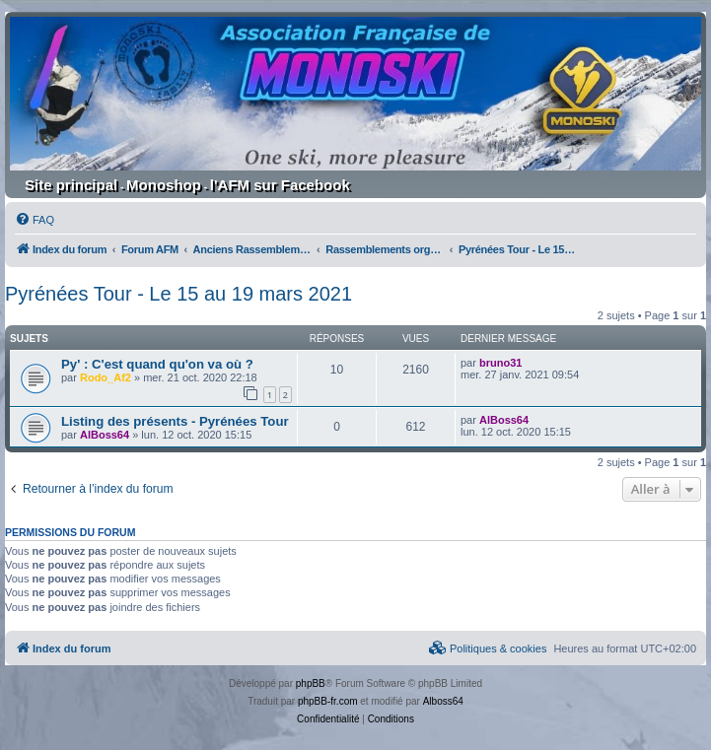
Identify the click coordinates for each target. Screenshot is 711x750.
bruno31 (500, 363)
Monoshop (163, 184)
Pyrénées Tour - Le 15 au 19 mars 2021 (178, 294)
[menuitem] (34, 220)
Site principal (71, 184)
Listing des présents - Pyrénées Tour (175, 421)
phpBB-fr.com (328, 701)
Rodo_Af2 (105, 377)
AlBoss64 (104, 435)
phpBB (310, 683)
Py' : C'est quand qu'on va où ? (157, 364)
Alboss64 (443, 701)
